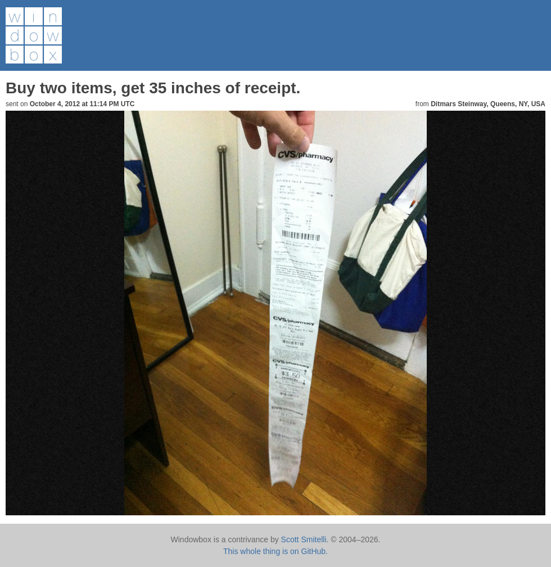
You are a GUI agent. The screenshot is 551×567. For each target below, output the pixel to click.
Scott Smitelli (304, 539)
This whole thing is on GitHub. (275, 551)
